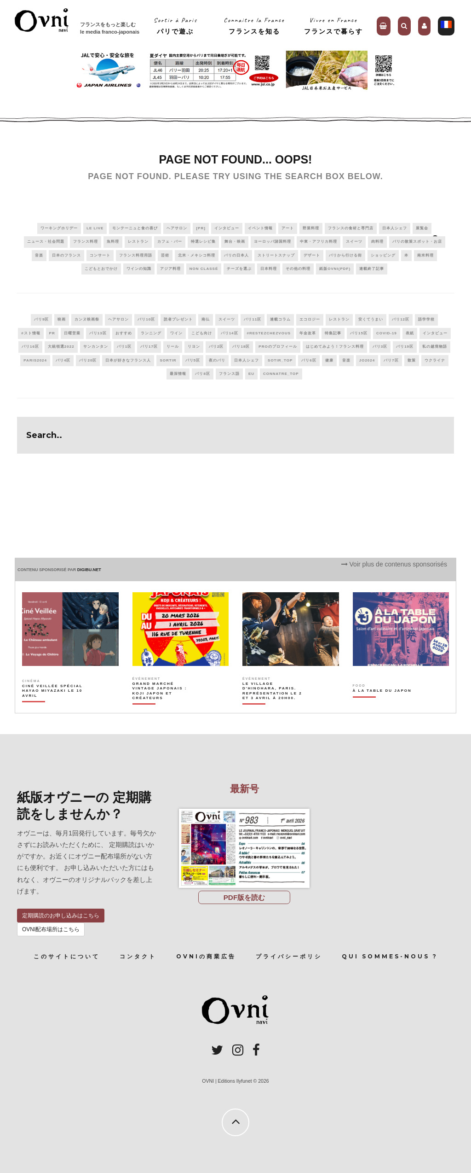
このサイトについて (67, 956)
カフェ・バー (169, 241)
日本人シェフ (394, 228)
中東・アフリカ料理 (318, 241)
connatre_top (281, 374)
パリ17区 (149, 346)
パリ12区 (400, 319)
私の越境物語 (434, 346)
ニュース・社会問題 (45, 241)
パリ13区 (98, 333)
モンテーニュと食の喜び (135, 228)
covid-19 (386, 333)
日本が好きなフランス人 (128, 360)
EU (251, 374)
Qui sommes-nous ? (390, 956)
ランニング (151, 333)
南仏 (205, 319)
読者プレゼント (178, 319)
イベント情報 (260, 228)
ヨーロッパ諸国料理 (272, 241)
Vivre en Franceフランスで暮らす (333, 25)
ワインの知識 (138, 269)
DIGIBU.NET (89, 569)
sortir (168, 360)
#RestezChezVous (269, 333)
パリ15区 (359, 333)
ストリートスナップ (276, 255)
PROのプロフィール (277, 346)
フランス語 (229, 374)
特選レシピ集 (203, 241)
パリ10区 (146, 319)
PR (52, 333)
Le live (94, 228)
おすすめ (123, 333)
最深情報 (178, 374)
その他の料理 (298, 269)
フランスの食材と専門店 (350, 228)
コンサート (100, 255)
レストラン (138, 241)
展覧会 (422, 228)
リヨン (194, 346)
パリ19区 (405, 346)
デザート (312, 255)
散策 (412, 360)
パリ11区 (252, 319)
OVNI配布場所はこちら (51, 929)
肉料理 (377, 241)
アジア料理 (170, 269)
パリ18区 (241, 346)
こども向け (201, 333)
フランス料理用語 (135, 255)
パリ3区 (380, 346)
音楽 (39, 255)
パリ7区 (391, 360)
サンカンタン (95, 346)
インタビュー (226, 228)
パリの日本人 (236, 255)
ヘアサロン (177, 228)
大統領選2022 (61, 346)
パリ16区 (30, 346)
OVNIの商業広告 (206, 956)
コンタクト (138, 956)
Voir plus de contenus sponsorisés (394, 564)
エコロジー (309, 319)
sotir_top (280, 360)
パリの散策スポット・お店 (417, 241)
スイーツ (354, 241)
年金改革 (307, 333)
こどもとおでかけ (101, 269)
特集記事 (333, 333)
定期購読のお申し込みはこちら (60, 915)
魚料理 (113, 241)
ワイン (176, 333)
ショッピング (383, 255)
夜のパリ (217, 360)
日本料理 (268, 269)
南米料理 (425, 255)
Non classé (204, 269)
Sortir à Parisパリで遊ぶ (175, 25)
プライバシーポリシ (289, 956)
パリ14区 (229, 333)
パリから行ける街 (345, 255)
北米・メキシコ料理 (196, 255)
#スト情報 (30, 333)
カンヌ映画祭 (87, 319)
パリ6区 (308, 360)
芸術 (165, 255)
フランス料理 (85, 241)
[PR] (200, 228)
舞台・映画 (234, 241)
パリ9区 (41, 319)
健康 (329, 360)
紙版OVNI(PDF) (334, 269)
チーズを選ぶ (239, 269)
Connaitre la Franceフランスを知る (254, 25)
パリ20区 (88, 360)
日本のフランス (66, 255)
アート (287, 228)
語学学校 (426, 319)
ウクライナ (435, 360)
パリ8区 (202, 374)
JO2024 (367, 360)
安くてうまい (370, 319)
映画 (61, 319)
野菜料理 (311, 228)
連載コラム (280, 319)
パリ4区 (63, 360)
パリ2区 (216, 346)
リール (173, 346)
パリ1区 (124, 346)
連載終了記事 (371, 269)
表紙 (410, 333)
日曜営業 (72, 333)
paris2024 (35, 360)
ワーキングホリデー (59, 228)
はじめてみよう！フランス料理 (335, 346)
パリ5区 (192, 360)
